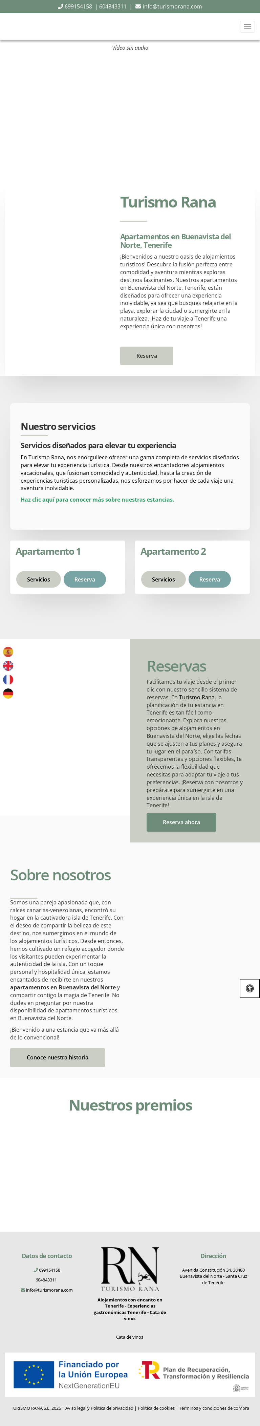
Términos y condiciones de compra (214, 1408)
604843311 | (115, 6)
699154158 (77, 6)
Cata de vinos (130, 1337)
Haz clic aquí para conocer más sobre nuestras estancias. (97, 499)
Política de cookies (156, 1408)
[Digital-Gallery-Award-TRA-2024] (99, 1141)
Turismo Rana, (197, 697)
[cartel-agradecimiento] (224, 1168)
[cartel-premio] (161, 1168)
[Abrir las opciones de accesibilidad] (250, 988)
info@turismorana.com (172, 6)
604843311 (47, 1280)
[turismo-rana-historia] (192, 916)
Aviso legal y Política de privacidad (99, 1408)
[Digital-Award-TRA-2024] (36, 1148)
